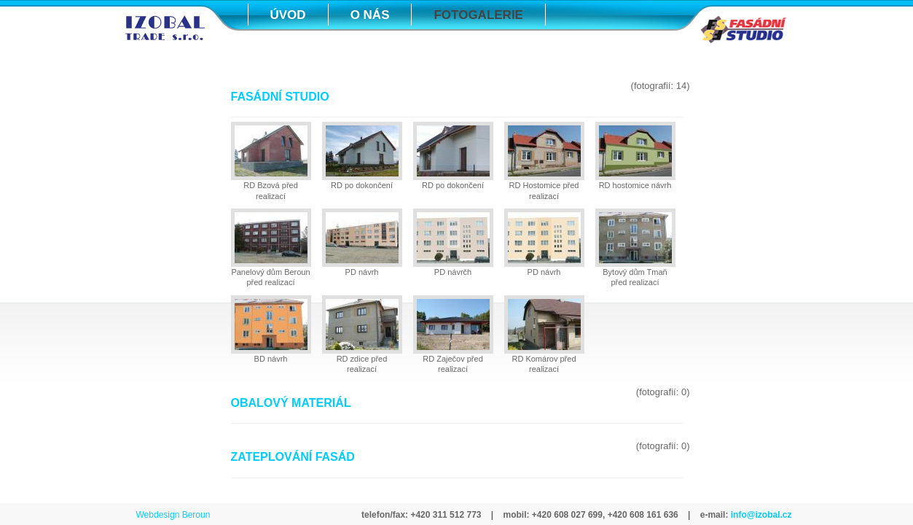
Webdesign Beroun (173, 515)
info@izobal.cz (759, 515)
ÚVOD (288, 15)
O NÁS (370, 15)
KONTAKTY (303, 51)
